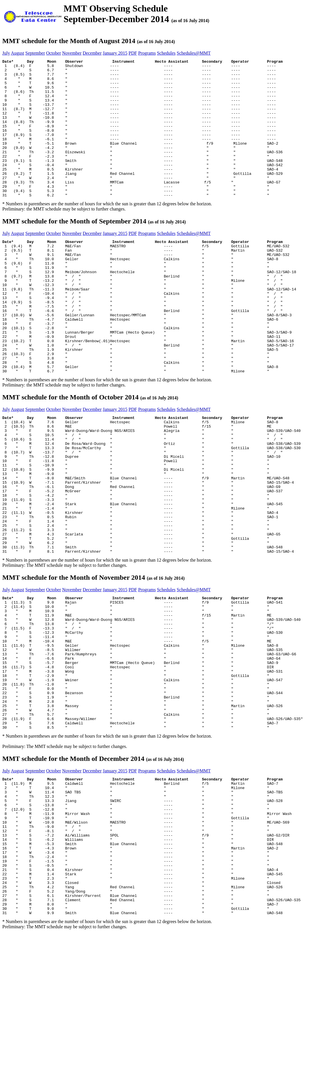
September (35, 53)
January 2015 (115, 53)
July (6, 53)
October (53, 53)
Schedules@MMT (194, 53)
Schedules (166, 53)
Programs (147, 53)
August (17, 53)
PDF (133, 53)
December (92, 53)
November (72, 53)
